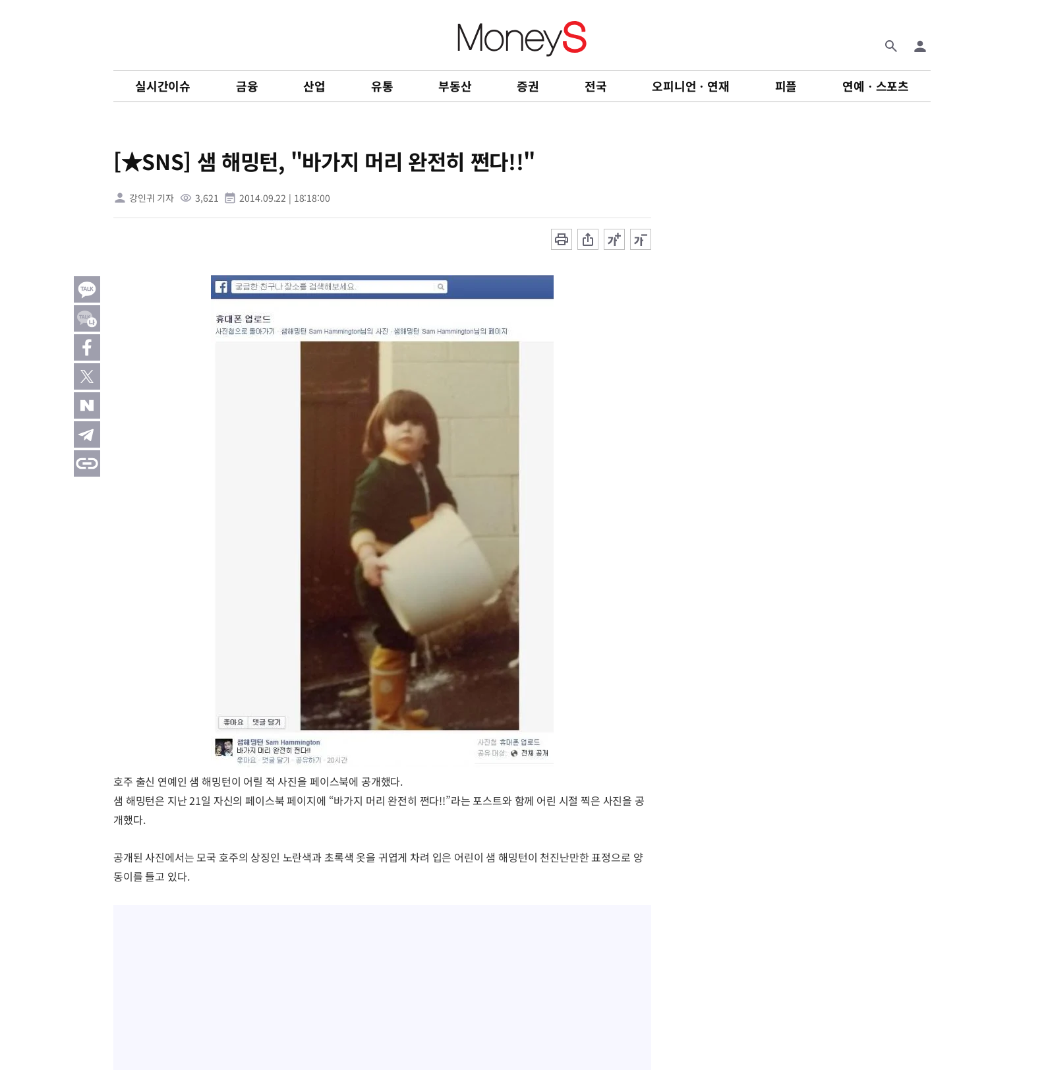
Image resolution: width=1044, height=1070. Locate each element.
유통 (382, 85)
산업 (314, 85)
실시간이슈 (162, 85)
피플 (786, 85)
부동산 (454, 85)
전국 (596, 85)
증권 (528, 85)
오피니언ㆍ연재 (691, 85)
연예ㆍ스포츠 (875, 85)
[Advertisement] (991, 342)
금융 (247, 85)
